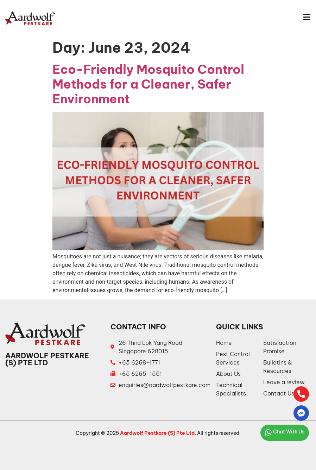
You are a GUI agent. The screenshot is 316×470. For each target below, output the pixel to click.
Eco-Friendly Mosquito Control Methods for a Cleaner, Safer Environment (148, 84)
